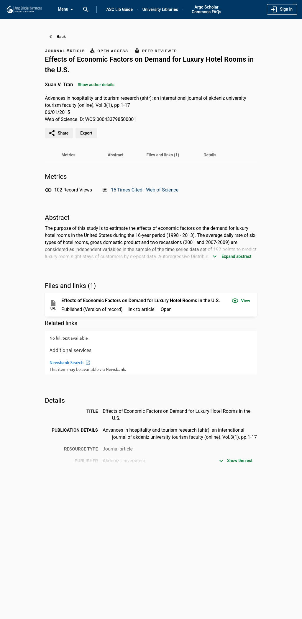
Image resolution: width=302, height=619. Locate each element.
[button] (240, 300)
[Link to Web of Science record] (144, 190)
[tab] (68, 155)
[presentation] (151, 352)
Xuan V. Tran (59, 84)
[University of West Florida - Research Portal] (24, 9)
